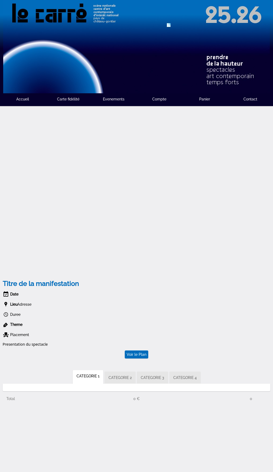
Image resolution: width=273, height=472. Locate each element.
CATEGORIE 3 (152, 378)
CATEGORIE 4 (185, 378)
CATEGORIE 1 (88, 376)
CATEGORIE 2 (120, 378)
